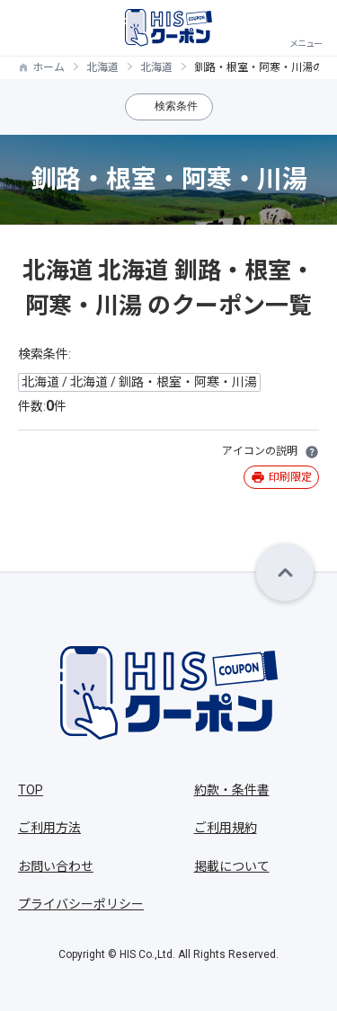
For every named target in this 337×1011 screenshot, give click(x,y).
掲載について (232, 866)
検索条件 (176, 106)
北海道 (102, 67)
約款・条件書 (232, 790)
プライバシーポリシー (81, 904)
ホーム (48, 67)
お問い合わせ (55, 866)
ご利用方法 (49, 827)
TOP (30, 790)
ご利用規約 (225, 827)
